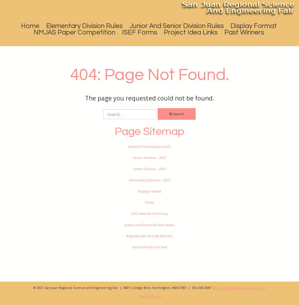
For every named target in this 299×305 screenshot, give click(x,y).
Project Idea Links (191, 32)
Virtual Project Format (149, 247)
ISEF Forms (139, 32)
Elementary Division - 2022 (149, 180)
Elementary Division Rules (84, 26)
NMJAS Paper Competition (74, 32)
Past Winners (244, 32)
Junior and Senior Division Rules (176, 26)
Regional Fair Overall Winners (149, 236)
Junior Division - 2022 (149, 169)
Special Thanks (150, 296)
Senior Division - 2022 (149, 157)
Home (30, 26)
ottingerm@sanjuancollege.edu (241, 287)
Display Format (253, 26)
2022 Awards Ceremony (149, 213)
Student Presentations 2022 (149, 146)
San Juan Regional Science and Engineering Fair (238, 7)
